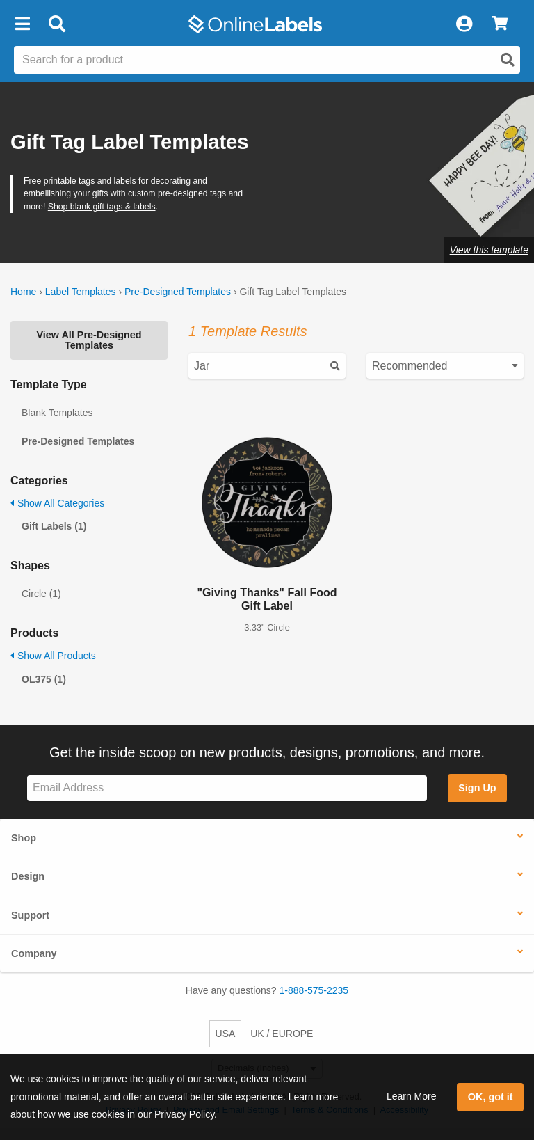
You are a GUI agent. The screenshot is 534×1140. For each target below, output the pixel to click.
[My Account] (463, 24)
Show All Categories (57, 503)
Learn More (412, 1096)
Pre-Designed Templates (177, 291)
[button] (22, 24)
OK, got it (490, 1096)
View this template (489, 249)
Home (23, 291)
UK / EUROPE (281, 1033)
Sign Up (477, 787)
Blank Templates (57, 412)
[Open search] (507, 59)
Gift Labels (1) (54, 526)
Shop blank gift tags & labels (102, 207)
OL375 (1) (44, 679)
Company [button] (34, 953)
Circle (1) (41, 593)
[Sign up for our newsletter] (227, 788)
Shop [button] (23, 838)
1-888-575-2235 (314, 990)
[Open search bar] (56, 24)
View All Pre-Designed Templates (88, 339)
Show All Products (53, 655)
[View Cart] (499, 24)
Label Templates (80, 291)
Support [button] (30, 915)
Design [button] (27, 876)
